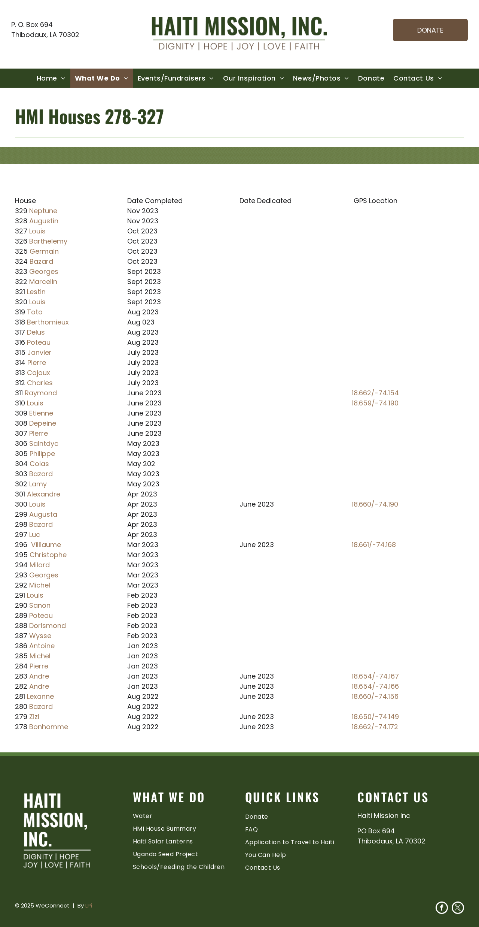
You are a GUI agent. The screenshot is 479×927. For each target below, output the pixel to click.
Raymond (41, 393)
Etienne (41, 413)
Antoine (42, 645)
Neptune (43, 210)
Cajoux (38, 372)
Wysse (40, 635)
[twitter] (458, 909)
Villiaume (46, 544)
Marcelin (43, 281)
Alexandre (43, 494)
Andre (39, 676)
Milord (40, 565)
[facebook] (442, 909)
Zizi (34, 716)
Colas (39, 463)
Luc (34, 534)
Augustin (43, 221)
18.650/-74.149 (375, 716)
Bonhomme (48, 726)
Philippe (42, 453)
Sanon (40, 605)
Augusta (43, 514)
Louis (37, 231)
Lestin (36, 291)
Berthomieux (48, 322)
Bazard (41, 261)
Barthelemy (48, 241)
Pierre (36, 362)
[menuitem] (51, 78)
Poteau (39, 342)
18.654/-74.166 (375, 686)
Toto (35, 312)
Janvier (39, 352)
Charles (40, 382)
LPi (88, 905)
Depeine (42, 423)
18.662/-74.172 (375, 726)
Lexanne (40, 696)
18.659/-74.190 (375, 403)
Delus (36, 332)
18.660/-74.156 (375, 696)
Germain (44, 251)
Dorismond (47, 625)
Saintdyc (43, 443)
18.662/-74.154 (375, 393)
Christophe (48, 554)
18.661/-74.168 (374, 544)
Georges (43, 271)
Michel (39, 585)
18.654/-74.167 (375, 676)
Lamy (38, 484)
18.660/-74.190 (375, 504)
